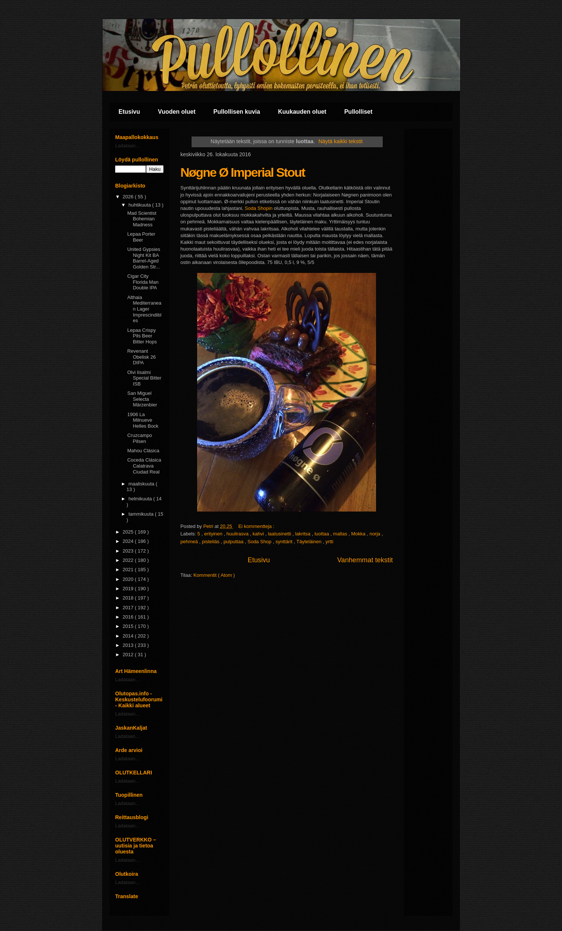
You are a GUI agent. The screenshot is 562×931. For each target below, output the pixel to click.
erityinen (214, 534)
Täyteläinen (309, 541)
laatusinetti (280, 534)
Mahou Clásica (143, 450)
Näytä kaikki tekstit (341, 141)
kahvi (259, 534)
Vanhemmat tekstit (365, 560)
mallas (340, 534)
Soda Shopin (258, 208)
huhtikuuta (140, 205)
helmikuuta (141, 498)
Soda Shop (260, 541)
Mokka (359, 534)
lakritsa (303, 534)
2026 (129, 196)
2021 (129, 569)
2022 (129, 560)
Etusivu (129, 111)
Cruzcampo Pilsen (139, 438)
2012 (129, 654)
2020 (129, 579)
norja (375, 534)
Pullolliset (358, 111)
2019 (129, 588)
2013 (129, 645)
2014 (129, 636)
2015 (129, 626)
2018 (129, 598)
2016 (129, 617)
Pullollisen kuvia (237, 111)
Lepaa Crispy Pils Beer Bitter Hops (142, 336)
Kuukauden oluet (302, 111)
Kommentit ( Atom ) (214, 575)
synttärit (284, 541)
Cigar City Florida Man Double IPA (142, 281)
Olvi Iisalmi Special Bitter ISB (144, 378)
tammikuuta (142, 514)
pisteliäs (211, 541)
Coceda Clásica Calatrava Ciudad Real (144, 465)
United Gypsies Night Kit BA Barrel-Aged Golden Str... (143, 258)
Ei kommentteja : (256, 526)
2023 (129, 551)
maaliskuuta (142, 484)
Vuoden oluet (177, 111)
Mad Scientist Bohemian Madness (141, 218)
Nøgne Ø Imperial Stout (242, 172)
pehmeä (189, 541)
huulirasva (238, 534)
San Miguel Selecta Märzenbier (142, 399)
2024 (129, 541)
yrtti (329, 541)
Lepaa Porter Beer (141, 237)
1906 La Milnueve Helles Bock (142, 420)
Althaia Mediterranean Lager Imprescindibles (144, 309)
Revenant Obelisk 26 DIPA (141, 356)
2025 (129, 532)
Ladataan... (127, 145)
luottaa (323, 534)
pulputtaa (234, 541)
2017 (129, 607)
